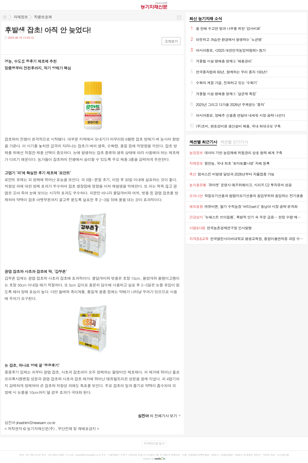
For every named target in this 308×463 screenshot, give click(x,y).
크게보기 (171, 41)
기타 (35, 47)
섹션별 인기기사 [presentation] (234, 142)
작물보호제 (43, 17)
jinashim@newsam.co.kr (35, 422)
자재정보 (20, 17)
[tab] (203, 142)
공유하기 (179, 17)
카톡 (26, 47)
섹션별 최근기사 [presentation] (203, 142)
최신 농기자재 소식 (205, 18)
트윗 (17, 47)
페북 (8, 47)
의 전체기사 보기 (157, 415)
